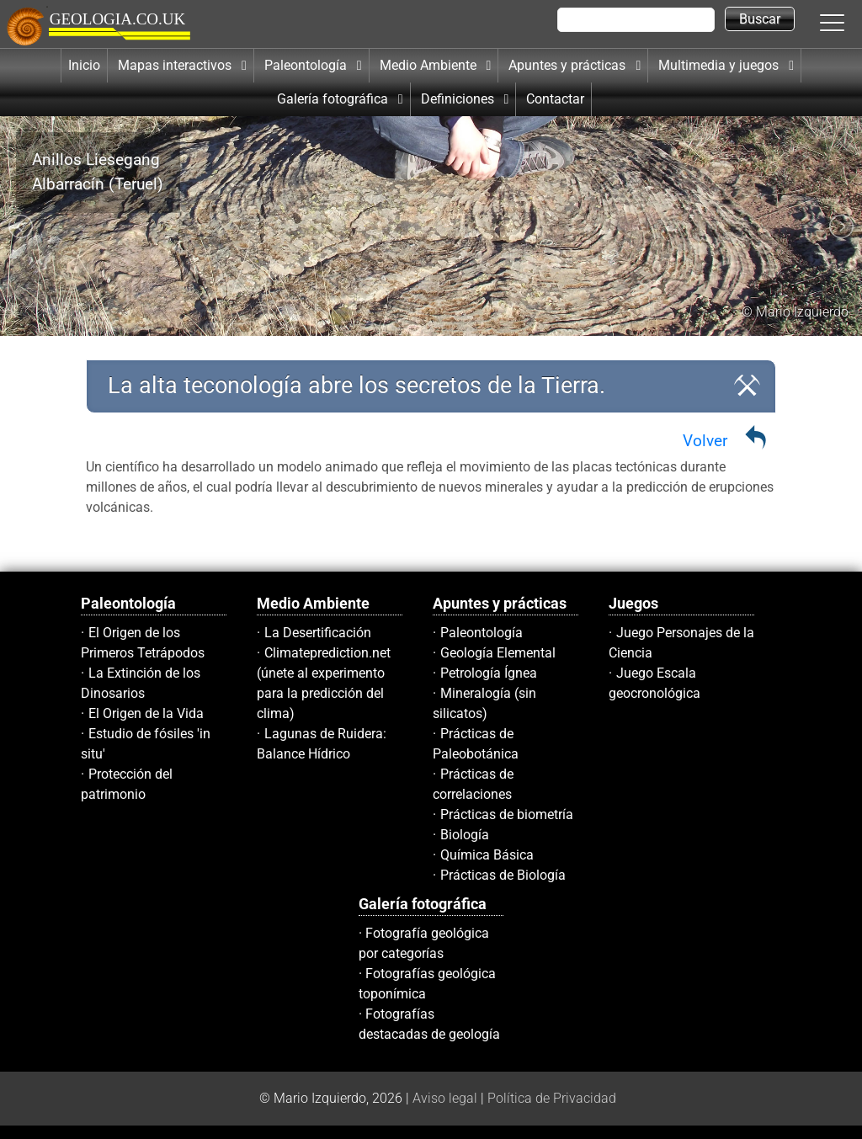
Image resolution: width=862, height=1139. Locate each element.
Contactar (555, 99)
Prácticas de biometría (506, 814)
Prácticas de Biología (503, 875)
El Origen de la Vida (146, 713)
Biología (464, 835)
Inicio (84, 65)
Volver (705, 440)
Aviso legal (444, 1098)
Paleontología (481, 633)
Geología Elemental (498, 653)
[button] (849, 22)
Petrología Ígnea (488, 673)
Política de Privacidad (551, 1098)
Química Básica (487, 855)
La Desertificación (317, 633)
